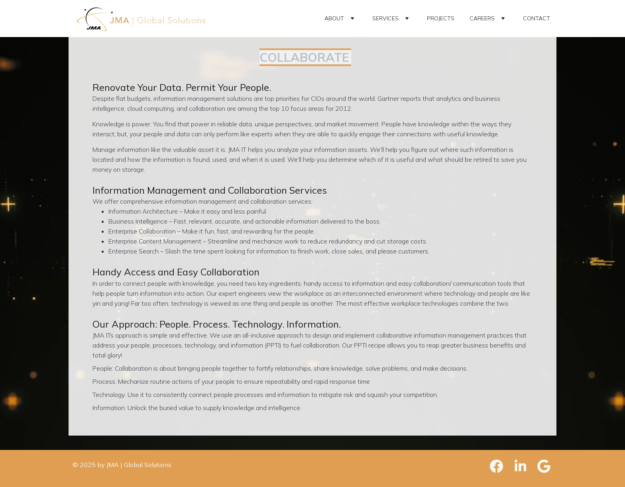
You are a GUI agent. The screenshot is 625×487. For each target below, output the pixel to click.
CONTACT (536, 18)
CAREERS (482, 18)
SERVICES (385, 18)
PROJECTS (440, 18)
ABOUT (334, 18)
